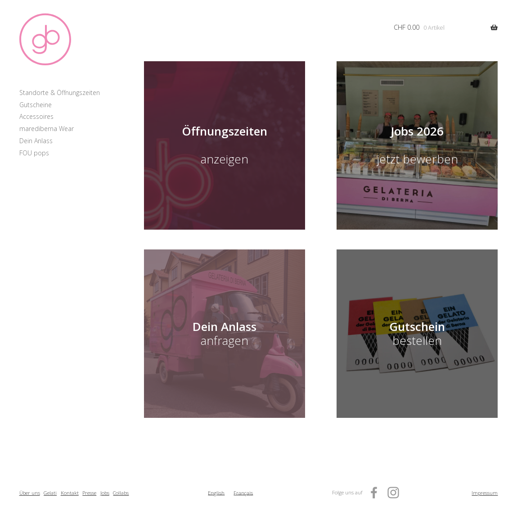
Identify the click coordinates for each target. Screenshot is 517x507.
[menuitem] (216, 493)
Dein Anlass (36, 140)
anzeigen (224, 159)
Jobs (104, 492)
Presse (89, 492)
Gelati (50, 492)
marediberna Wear (46, 128)
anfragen (224, 333)
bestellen (417, 333)
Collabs (121, 492)
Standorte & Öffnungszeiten (59, 92)
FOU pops (34, 153)
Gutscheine (35, 104)
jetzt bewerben (417, 159)
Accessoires (36, 116)
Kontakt (70, 492)
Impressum (485, 492)
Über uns (29, 492)
